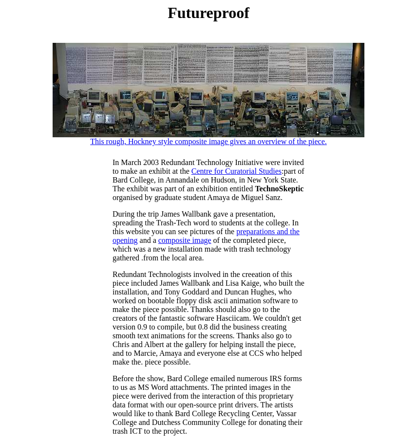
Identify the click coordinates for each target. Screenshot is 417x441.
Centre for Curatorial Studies (236, 171)
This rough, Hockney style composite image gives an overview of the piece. (208, 138)
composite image (184, 240)
